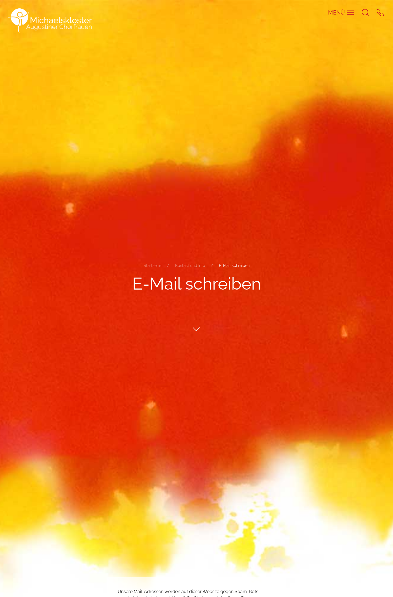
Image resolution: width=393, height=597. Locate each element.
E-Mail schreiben (234, 265)
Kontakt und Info (190, 265)
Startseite (152, 265)
